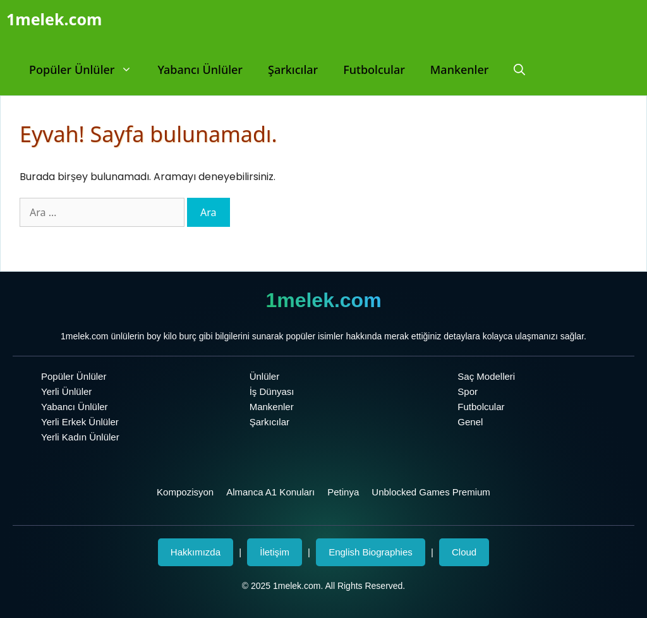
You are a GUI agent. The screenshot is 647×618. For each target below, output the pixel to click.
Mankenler (459, 69)
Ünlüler (265, 376)
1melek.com (54, 19)
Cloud (464, 552)
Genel (470, 421)
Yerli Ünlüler (66, 391)
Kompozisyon (185, 492)
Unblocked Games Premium (431, 492)
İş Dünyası (272, 391)
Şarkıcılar (293, 69)
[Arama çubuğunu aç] (519, 69)
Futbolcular (374, 69)
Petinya (343, 492)
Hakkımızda (196, 552)
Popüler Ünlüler (87, 69)
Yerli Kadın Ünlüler (80, 437)
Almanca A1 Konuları (270, 492)
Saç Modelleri (486, 376)
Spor (467, 391)
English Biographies (371, 552)
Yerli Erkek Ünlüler (80, 421)
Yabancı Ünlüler (200, 69)
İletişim (274, 552)
